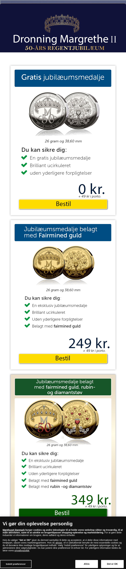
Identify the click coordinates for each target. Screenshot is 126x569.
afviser (58, 544)
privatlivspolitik (21, 552)
